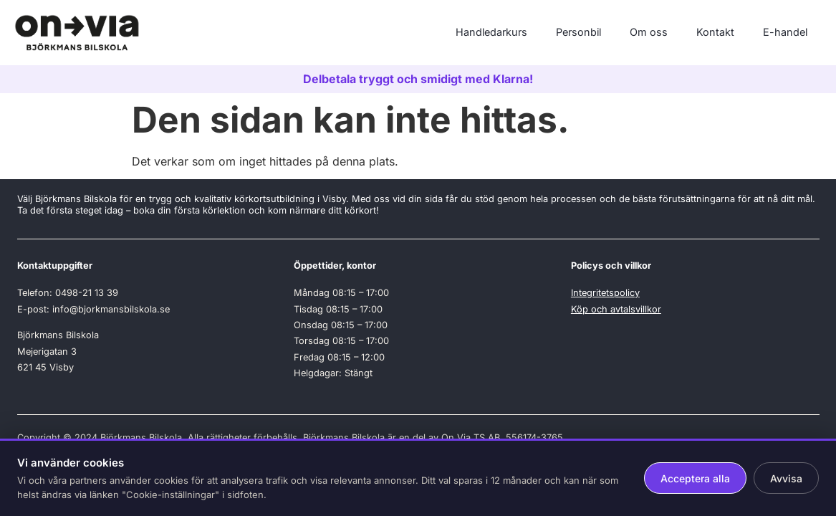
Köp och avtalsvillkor (616, 309)
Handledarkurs (491, 32)
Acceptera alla (695, 478)
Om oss (649, 32)
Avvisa (786, 478)
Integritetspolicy (605, 292)
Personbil (578, 32)
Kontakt (715, 32)
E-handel (785, 32)
